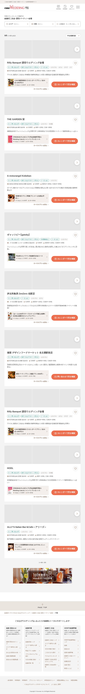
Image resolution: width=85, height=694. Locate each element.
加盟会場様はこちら (63, 680)
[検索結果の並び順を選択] (73, 36)
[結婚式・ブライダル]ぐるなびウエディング (17, 613)
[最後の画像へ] (77, 49)
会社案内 (10, 680)
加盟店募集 (74, 680)
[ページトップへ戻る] (42, 606)
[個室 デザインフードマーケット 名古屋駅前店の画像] (42, 339)
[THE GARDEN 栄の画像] (42, 106)
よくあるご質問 (56, 684)
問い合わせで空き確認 (64, 376)
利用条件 (24, 680)
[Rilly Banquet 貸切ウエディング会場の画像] (42, 49)
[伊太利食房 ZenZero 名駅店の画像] (42, 280)
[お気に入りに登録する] (75, 63)
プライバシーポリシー (35, 680)
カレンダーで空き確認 (64, 84)
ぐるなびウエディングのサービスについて (36, 684)
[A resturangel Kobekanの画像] (42, 162)
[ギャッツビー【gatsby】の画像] (42, 221)
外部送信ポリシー (49, 680)
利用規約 (17, 680)
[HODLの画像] (42, 455)
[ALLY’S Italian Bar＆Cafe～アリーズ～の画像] (42, 514)
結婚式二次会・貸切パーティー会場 (42, 613)
